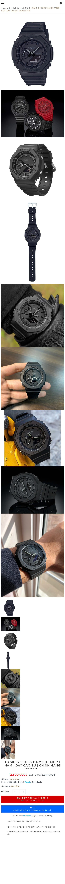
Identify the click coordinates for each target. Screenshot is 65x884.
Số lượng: (5, 791)
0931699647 (28, 816)
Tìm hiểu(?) (37, 782)
